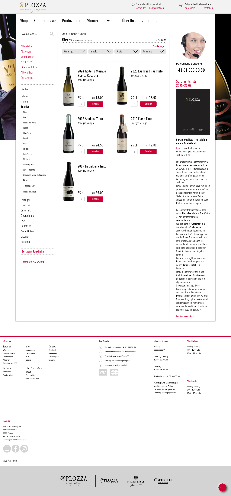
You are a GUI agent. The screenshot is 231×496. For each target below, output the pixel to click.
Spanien (25, 106)
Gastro (28, 360)
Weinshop (7, 350)
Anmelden (141, 8)
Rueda (25, 128)
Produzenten (71, 21)
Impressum (30, 350)
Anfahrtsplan (53, 357)
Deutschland (27, 215)
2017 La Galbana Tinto (92, 166)
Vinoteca (93, 21)
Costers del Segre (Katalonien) (34, 175)
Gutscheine (27, 77)
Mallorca (26, 159)
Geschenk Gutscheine (33, 251)
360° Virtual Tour (32, 378)
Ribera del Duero (29, 123)
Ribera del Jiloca (29, 192)
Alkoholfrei (27, 72)
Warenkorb (190, 8)
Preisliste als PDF (10, 363)
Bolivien (25, 241)
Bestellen (208, 8)
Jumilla (26, 138)
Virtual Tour (150, 21)
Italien (24, 101)
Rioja (25, 112)
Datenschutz (31, 353)
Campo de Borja (29, 170)
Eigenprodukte (45, 21)
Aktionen (26, 51)
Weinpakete (27, 56)
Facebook (52, 350)
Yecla (25, 144)
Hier (178, 148)
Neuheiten (26, 62)
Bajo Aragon (27, 154)
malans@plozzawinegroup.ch (14, 440)
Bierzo (25, 180)
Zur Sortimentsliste (184, 316)
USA (23, 221)
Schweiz (25, 96)
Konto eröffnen (156, 8)
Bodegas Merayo (31, 186)
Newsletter (52, 353)
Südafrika (26, 226)
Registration (8, 375)
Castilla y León (28, 164)
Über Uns (128, 21)
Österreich (26, 210)
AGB (27, 357)
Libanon (25, 236)
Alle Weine (26, 46)
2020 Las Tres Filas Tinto (147, 71)
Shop (24, 21)
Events (111, 21)
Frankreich (26, 205)
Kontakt (51, 360)
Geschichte (30, 375)
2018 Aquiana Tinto (90, 119)
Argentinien (27, 231)
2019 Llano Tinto (142, 119)
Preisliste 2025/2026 (33, 261)
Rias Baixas (27, 133)
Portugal (25, 200)
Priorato (26, 149)
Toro (24, 117)
